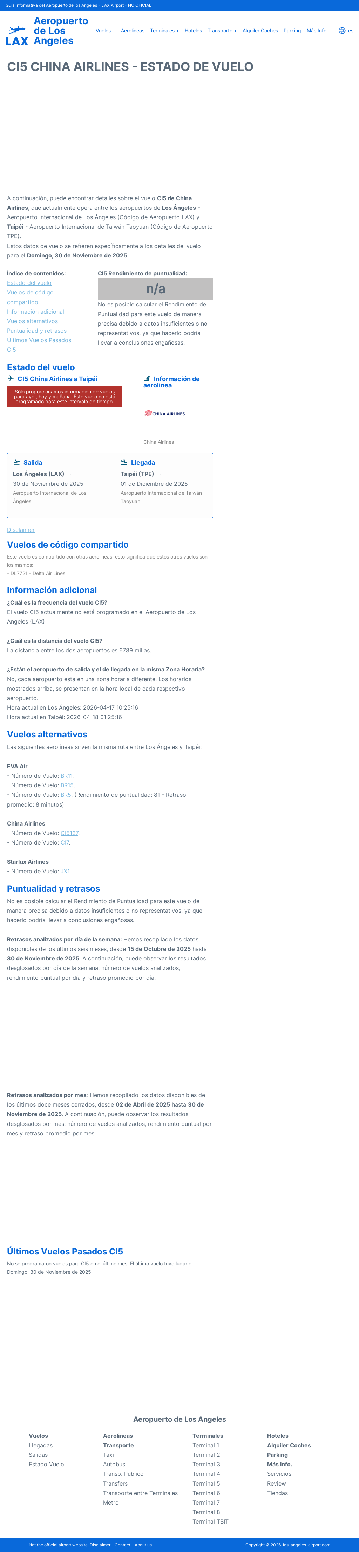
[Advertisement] (179, 137)
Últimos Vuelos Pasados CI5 (39, 345)
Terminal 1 (205, 1445)
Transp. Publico (123, 1473)
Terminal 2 (206, 1454)
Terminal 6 (206, 1492)
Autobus (114, 1464)
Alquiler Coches (260, 30)
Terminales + (164, 30)
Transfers (115, 1483)
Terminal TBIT (210, 1521)
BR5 (66, 794)
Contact (122, 1544)
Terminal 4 (206, 1473)
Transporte (118, 1445)
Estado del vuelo (29, 282)
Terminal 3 (206, 1464)
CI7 (65, 842)
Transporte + (222, 30)
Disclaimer (100, 1544)
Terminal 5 (206, 1483)
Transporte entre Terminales (140, 1492)
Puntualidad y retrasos (37, 330)
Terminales (207, 1435)
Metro (111, 1502)
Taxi (108, 1454)
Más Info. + (319, 30)
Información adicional (35, 311)
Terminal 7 (206, 1502)
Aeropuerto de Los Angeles (61, 30)
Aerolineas (132, 30)
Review (276, 1483)
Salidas (38, 1454)
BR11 (66, 775)
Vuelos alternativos (32, 321)
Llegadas (41, 1445)
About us (143, 1544)
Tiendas (277, 1492)
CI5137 (69, 832)
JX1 (65, 871)
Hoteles (193, 30)
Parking (292, 30)
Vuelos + (105, 30)
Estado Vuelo (46, 1464)
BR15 (67, 785)
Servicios (279, 1473)
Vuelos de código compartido (30, 297)
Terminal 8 (206, 1511)
